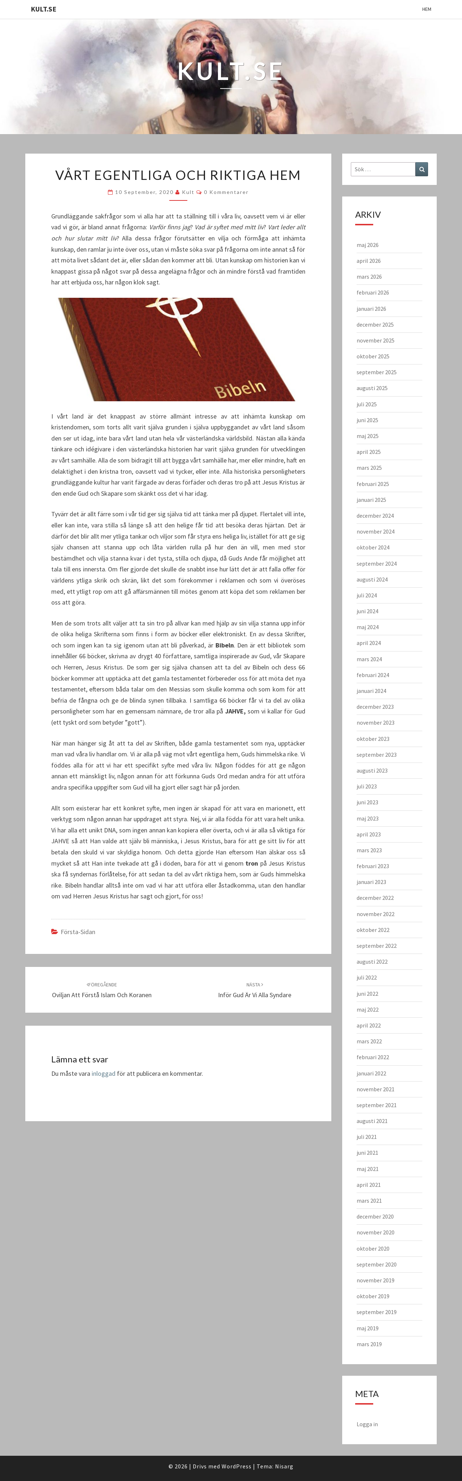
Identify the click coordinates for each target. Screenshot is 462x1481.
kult (188, 192)
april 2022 (369, 1025)
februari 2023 (373, 866)
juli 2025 (367, 404)
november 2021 (376, 1089)
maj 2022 (368, 1009)
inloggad (104, 1073)
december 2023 (375, 706)
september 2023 (377, 754)
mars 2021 (369, 1200)
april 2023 (369, 834)
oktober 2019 (373, 1296)
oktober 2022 (373, 929)
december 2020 (375, 1216)
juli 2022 (367, 977)
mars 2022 (369, 1041)
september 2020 (377, 1264)
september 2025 (377, 372)
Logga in (367, 1424)
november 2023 (376, 722)
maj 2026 (368, 244)
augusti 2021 (372, 1120)
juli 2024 (367, 595)
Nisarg (284, 1466)
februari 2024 (373, 674)
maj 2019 (368, 1328)
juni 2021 (367, 1152)
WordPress (237, 1466)
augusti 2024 (372, 579)
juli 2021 (367, 1136)
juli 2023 (367, 786)
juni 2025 (367, 420)
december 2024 (375, 515)
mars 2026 (369, 276)
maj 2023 (368, 818)
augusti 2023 (372, 770)
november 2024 (376, 531)
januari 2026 (371, 308)
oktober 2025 (373, 356)
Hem (426, 9)
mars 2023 (369, 850)
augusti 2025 (372, 388)
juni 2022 (367, 993)
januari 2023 (371, 881)
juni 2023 (367, 802)
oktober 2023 (373, 738)
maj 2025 (368, 435)
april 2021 (369, 1184)
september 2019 (377, 1312)
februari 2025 (373, 483)
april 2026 (369, 260)
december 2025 (375, 324)
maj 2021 (368, 1168)
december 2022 (375, 897)
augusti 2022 (372, 961)
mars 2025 (369, 467)
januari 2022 (371, 1073)
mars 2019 (369, 1344)
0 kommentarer (226, 192)
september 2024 (377, 563)
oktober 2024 (373, 547)
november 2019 (376, 1280)
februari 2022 (373, 1057)
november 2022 (376, 914)
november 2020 (376, 1232)
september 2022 (377, 945)
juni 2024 (367, 611)
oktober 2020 (373, 1248)
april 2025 (369, 451)
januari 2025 (371, 499)
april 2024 (369, 642)
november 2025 (376, 340)
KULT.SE (43, 8)
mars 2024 (369, 659)
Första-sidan (78, 932)
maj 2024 (368, 627)
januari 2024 (371, 690)
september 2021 (377, 1105)
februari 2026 (373, 292)
